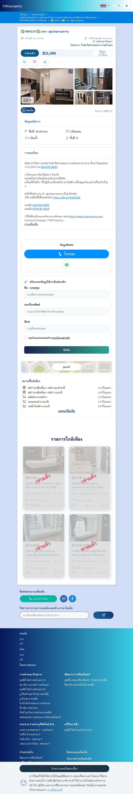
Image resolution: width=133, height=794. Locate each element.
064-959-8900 (49, 166)
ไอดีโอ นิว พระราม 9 (30, 734)
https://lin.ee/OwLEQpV (66, 197)
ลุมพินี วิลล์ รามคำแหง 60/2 (78, 729)
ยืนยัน (66, 349)
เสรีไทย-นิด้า (71, 724)
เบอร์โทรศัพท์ (32, 304)
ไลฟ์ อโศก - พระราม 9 (31, 739)
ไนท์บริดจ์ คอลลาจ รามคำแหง (33, 20)
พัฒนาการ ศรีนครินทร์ (77, 674)
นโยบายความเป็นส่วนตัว (79, 758)
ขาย (22, 639)
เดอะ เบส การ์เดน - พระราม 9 (35, 743)
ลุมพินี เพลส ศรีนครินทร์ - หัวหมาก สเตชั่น (85, 680)
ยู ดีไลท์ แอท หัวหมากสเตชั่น (34, 693)
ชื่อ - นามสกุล (31, 287)
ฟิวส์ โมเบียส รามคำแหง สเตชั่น (35, 712)
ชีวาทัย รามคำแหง (29, 707)
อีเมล (27, 321)
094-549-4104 (41, 208)
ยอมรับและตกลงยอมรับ (40, 337)
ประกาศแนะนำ (38, 14)
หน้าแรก (23, 14)
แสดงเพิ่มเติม (66, 411)
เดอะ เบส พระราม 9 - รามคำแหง (36, 729)
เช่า (21, 643)
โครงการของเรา (28, 664)
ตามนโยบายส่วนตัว (60, 337)
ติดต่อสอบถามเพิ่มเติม (32, 591)
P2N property (12, 6)
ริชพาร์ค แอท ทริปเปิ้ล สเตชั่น (79, 684)
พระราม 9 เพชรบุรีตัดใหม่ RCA (37, 724)
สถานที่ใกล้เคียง (31, 381)
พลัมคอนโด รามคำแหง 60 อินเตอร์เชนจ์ (40, 717)
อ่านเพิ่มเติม (31, 224)
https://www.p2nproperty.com (85, 216)
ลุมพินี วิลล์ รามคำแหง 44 (32, 689)
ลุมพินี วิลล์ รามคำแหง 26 (32, 680)
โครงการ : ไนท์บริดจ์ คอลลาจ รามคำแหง (91, 45)
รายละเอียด (31, 152)
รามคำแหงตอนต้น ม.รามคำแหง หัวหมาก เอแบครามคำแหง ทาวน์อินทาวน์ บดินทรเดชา (58, 17)
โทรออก (66, 254)
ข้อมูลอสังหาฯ (32, 121)
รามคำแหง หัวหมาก (31, 674)
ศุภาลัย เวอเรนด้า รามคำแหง (34, 684)
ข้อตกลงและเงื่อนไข (77, 752)
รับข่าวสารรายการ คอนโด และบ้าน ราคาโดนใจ (46, 608)
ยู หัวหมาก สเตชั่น (29, 698)
